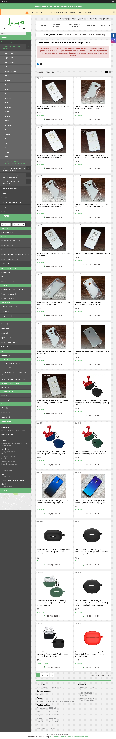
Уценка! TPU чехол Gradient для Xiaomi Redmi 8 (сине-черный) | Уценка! (52, 502)
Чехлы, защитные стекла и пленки (13, 47)
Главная (42, 25)
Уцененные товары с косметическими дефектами (15, 162)
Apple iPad (9, 58)
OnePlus (8, 107)
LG (6, 85)
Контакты (90, 25)
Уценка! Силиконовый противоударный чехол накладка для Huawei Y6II (52, 401)
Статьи (4, 193)
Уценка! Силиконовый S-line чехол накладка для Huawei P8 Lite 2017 (89, 303)
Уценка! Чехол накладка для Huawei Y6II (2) (92, 253)
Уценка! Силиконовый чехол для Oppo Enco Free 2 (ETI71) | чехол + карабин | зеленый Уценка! (53, 603)
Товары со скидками (9, 188)
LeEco (7, 76)
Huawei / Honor (10, 71)
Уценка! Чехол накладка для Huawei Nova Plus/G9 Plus (53, 254)
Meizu (7, 89)
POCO (7, 121)
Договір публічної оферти (11, 202)
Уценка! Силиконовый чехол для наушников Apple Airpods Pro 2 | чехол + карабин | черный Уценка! (53, 654)
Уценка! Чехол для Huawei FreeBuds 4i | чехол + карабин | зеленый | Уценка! (91, 452)
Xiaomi (7, 152)
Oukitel (7, 116)
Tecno (7, 143)
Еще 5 (5, 346)
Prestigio (8, 125)
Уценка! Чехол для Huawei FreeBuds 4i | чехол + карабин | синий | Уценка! (53, 452)
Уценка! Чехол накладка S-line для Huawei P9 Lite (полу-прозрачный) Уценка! (92, 205)
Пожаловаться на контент (57, 737)
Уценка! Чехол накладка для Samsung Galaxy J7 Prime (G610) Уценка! (52, 156)
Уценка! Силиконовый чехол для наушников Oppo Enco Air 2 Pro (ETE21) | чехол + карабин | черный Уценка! (91, 603)
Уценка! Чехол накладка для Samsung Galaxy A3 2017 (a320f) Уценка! (90, 107)
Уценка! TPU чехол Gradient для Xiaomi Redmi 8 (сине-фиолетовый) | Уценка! (90, 502)
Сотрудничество (7, 207)
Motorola (8, 98)
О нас (3, 211)
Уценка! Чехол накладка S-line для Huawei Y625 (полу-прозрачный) (53, 303)
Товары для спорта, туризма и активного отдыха (14, 176)
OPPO (7, 112)
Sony (7, 139)
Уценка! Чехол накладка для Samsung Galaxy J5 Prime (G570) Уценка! (52, 205)
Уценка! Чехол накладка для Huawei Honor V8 (92, 352)
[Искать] (28, 33)
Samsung (8, 134)
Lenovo (7, 80)
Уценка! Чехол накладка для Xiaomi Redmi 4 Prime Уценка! (53, 107)
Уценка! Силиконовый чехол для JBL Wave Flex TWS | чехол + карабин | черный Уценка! (54, 552)
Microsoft (8, 94)
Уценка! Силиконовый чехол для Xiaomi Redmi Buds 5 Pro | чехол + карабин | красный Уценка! (91, 654)
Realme (7, 130)
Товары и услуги (7, 42)
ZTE (6, 157)
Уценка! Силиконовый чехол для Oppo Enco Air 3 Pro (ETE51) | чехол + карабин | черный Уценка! (92, 552)
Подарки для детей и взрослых (11, 183)
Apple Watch (9, 62)
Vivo (6, 148)
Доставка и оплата (74, 25)
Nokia (7, 103)
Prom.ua (68, 734)
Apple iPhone (9, 53)
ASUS (7, 67)
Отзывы (4, 198)
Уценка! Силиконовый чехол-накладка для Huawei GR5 (54, 352)
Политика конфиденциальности (77, 737)
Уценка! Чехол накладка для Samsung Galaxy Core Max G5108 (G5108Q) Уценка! (91, 156)
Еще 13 (6, 263)
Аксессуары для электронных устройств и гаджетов (14, 169)
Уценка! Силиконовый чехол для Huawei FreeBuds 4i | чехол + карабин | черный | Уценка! (92, 402)
